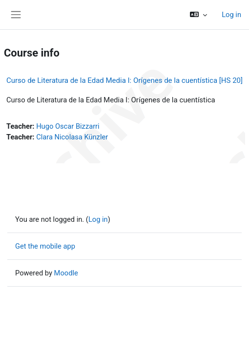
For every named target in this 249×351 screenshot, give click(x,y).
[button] (198, 14)
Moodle (66, 273)
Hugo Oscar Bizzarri (68, 126)
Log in (231, 14)
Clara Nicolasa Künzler (72, 137)
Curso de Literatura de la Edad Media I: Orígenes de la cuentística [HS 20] (124, 80)
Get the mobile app (45, 246)
